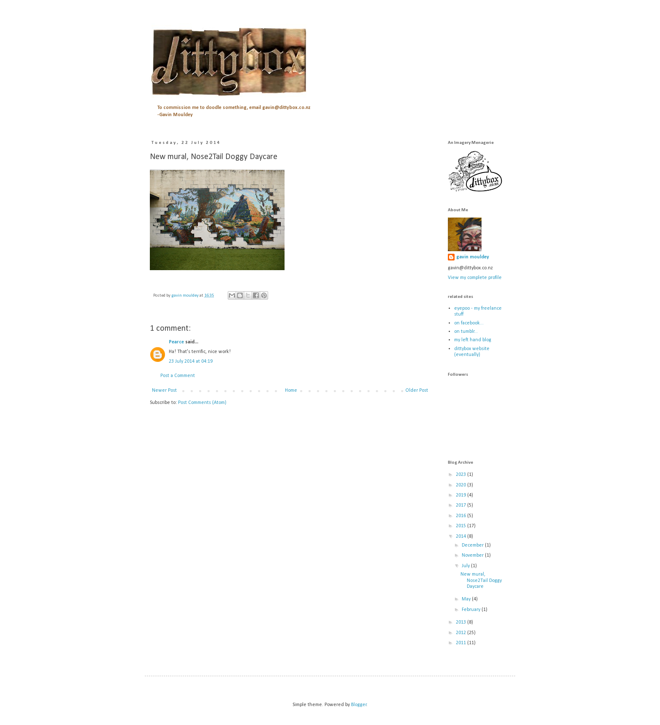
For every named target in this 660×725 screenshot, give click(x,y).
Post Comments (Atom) (202, 402)
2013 (461, 622)
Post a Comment (177, 375)
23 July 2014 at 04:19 (191, 361)
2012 (461, 632)
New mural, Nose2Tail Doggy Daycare (481, 580)
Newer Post (164, 390)
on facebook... (469, 323)
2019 (461, 495)
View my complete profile (475, 277)
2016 (461, 515)
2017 (461, 505)
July (466, 565)
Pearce (176, 342)
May (467, 599)
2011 (461, 642)
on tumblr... (466, 331)
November (473, 555)
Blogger (359, 704)
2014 (461, 536)
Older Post (416, 390)
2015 (461, 525)
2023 (461, 474)
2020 (461, 485)
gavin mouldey (472, 257)
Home (291, 390)
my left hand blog (472, 340)
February (472, 609)
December (473, 545)
